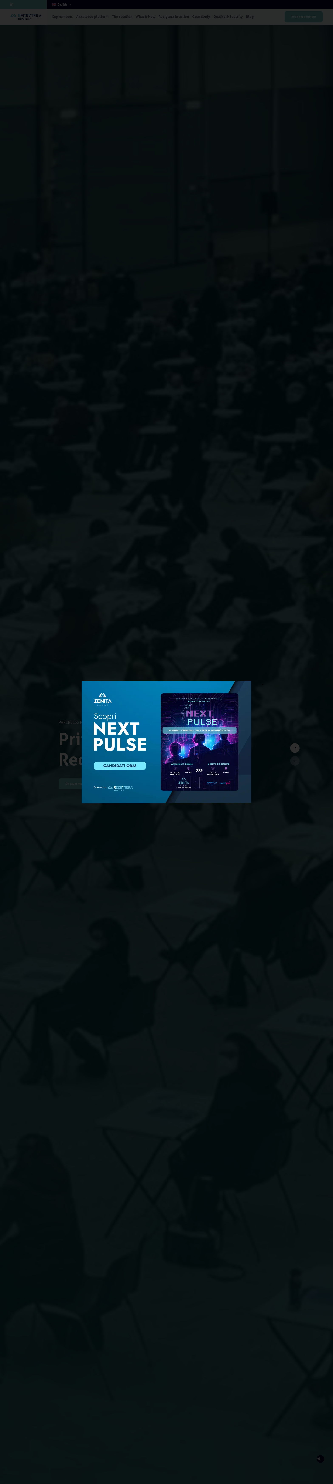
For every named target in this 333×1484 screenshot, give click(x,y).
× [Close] (262, 684)
